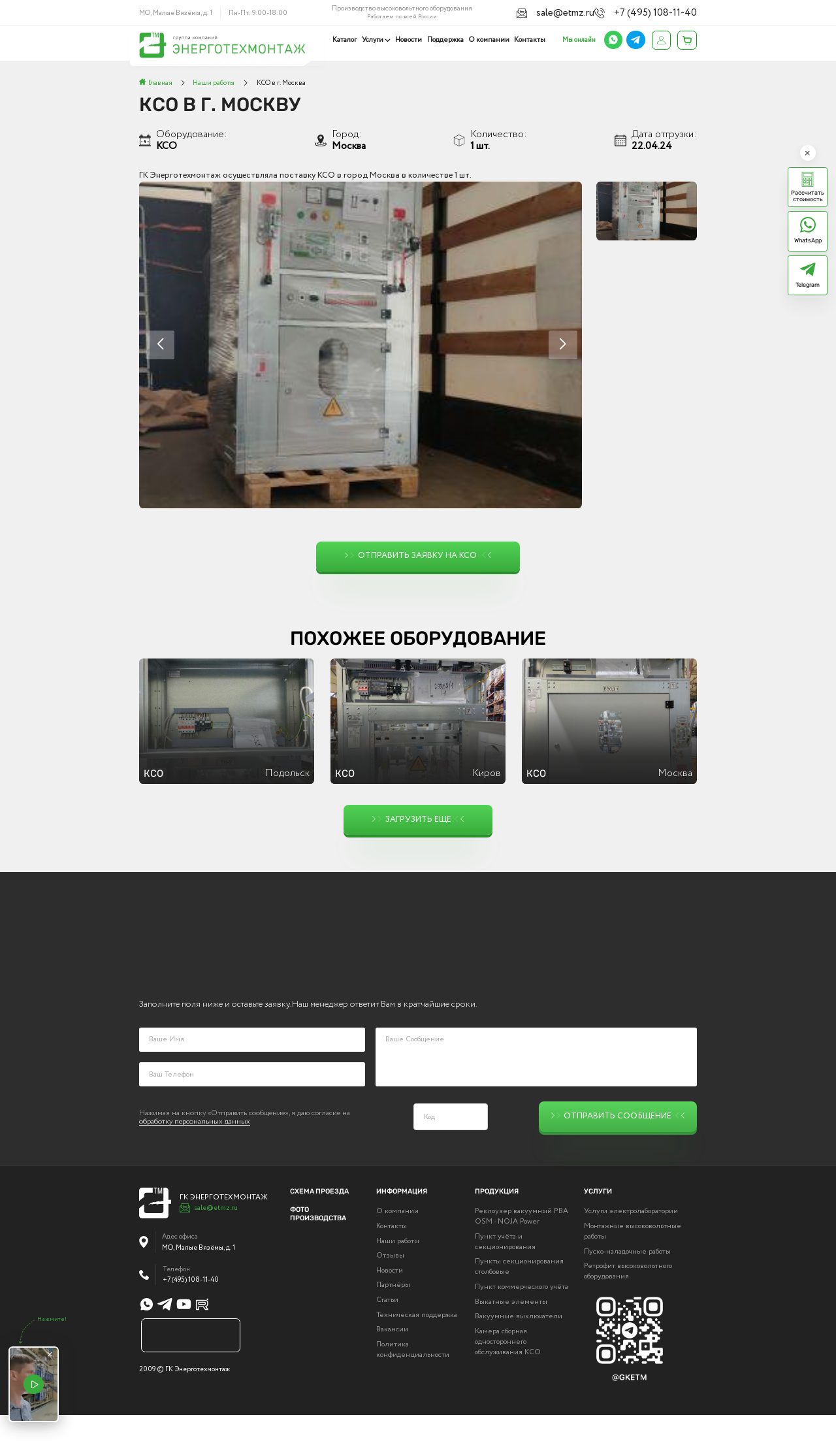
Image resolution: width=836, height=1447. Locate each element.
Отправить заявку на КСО (417, 556)
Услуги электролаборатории (631, 1244)
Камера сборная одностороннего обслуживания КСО (508, 1374)
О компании (490, 40)
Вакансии (392, 1361)
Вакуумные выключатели (518, 1349)
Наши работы (397, 1273)
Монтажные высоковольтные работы (632, 1263)
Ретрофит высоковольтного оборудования (628, 1303)
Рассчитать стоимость (807, 196)
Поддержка (446, 40)
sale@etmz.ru (597, 12)
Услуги (375, 40)
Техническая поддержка (416, 1347)
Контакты (529, 40)
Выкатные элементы (511, 1334)
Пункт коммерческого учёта (521, 1319)
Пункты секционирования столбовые (519, 1299)
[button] (563, 345)
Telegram (808, 285)
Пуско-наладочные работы (627, 1283)
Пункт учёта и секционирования (505, 1273)
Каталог (348, 40)
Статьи (387, 1332)
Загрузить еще (417, 819)
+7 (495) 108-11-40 (669, 12)
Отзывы (390, 1288)
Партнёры (393, 1317)
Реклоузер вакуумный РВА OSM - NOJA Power (521, 1249)
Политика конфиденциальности (412, 1381)
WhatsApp (808, 240)
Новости (410, 40)
